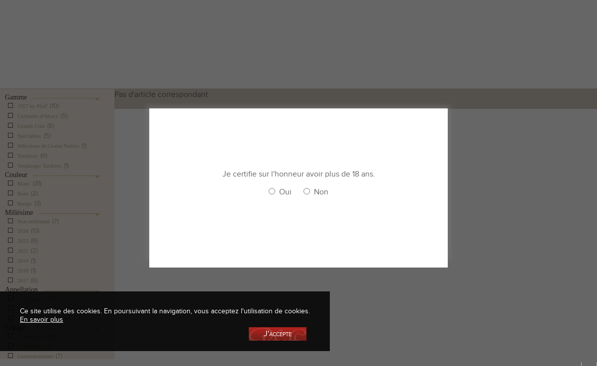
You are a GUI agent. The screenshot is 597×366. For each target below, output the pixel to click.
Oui (285, 191)
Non (321, 191)
